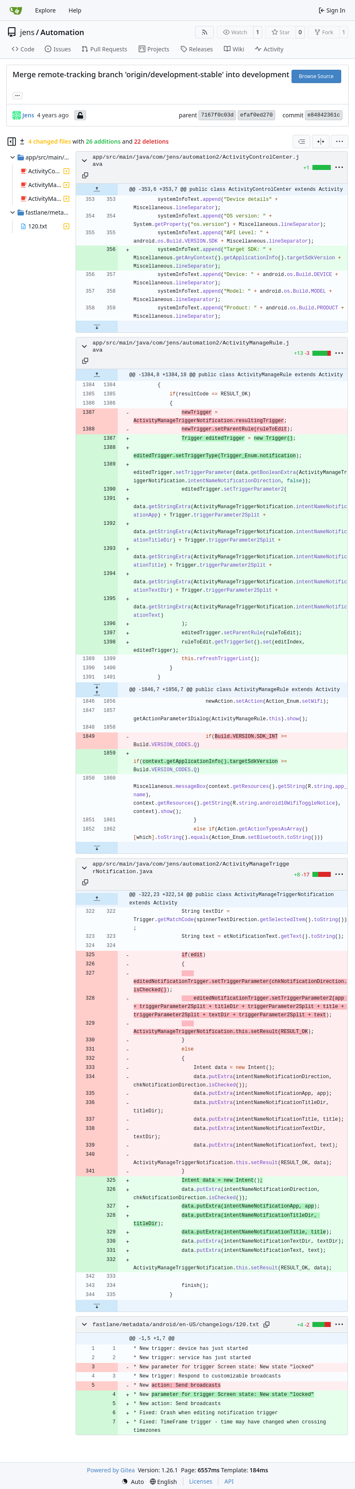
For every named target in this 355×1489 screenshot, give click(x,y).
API (228, 1481)
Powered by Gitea (111, 1470)
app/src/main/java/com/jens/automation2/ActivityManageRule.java (191, 346)
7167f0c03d (217, 115)
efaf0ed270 (256, 115)
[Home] (16, 10)
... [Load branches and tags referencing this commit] (17, 95)
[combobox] (301, 141)
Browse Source (316, 76)
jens (27, 32)
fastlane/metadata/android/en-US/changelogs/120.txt (176, 1325)
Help (74, 10)
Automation (62, 32)
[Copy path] (85, 175)
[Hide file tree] (12, 141)
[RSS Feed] (204, 32)
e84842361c (323, 115)
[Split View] (321, 141)
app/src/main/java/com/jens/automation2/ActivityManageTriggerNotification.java (191, 867)
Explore (45, 10)
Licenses (201, 1481)
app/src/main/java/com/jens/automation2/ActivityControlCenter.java (196, 160)
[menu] (339, 141)
